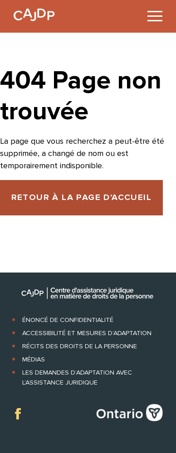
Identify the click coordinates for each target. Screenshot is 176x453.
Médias (33, 359)
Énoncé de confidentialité (67, 320)
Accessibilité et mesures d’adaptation (87, 333)
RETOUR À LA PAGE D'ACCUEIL (81, 197)
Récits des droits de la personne (79, 346)
